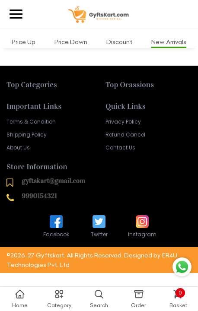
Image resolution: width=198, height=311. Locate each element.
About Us (18, 147)
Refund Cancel (125, 134)
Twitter (99, 225)
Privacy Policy (123, 121)
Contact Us (120, 147)
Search (99, 298)
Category (59, 298)
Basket (178, 298)
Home (20, 298)
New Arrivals (168, 42)
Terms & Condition (31, 121)
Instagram (142, 225)
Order (138, 298)
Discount (119, 42)
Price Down (70, 42)
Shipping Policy (26, 134)
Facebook (56, 225)
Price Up (23, 42)
